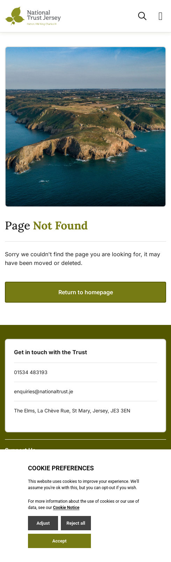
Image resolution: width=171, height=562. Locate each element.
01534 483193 (31, 372)
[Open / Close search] (138, 16)
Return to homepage (85, 292)
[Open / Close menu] (156, 16)
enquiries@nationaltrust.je (43, 391)
